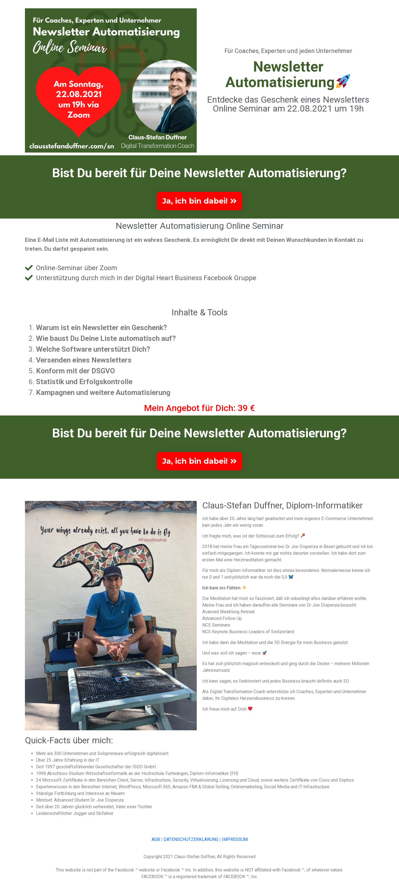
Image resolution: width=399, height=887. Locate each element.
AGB (156, 843)
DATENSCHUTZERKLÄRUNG (190, 843)
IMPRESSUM (235, 843)
